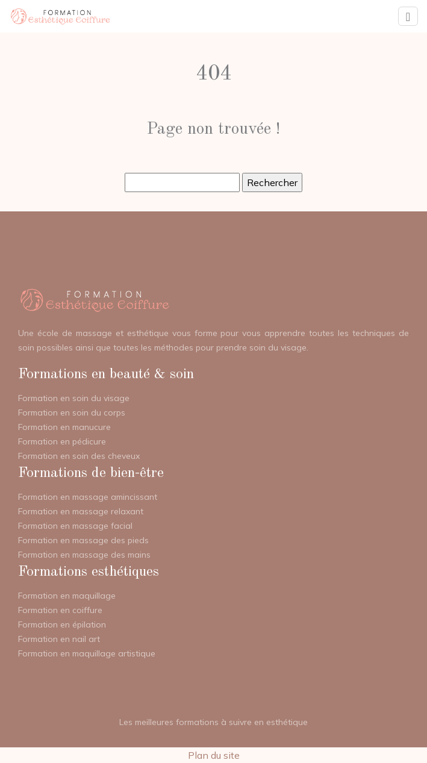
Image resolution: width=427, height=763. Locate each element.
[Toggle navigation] (408, 16)
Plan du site (214, 755)
